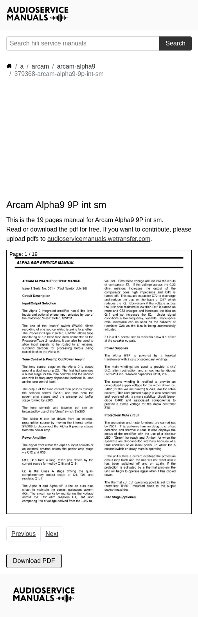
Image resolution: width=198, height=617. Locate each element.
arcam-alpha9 (76, 66)
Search (175, 43)
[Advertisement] (76, 139)
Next (51, 533)
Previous (23, 533)
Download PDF (34, 560)
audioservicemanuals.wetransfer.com (98, 238)
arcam (40, 66)
